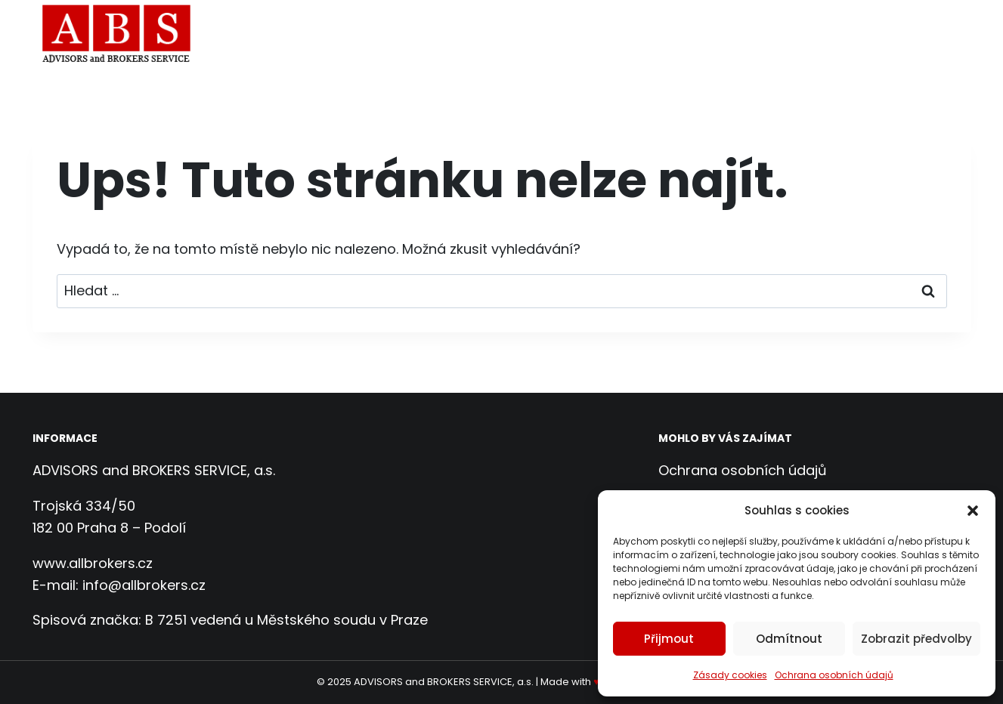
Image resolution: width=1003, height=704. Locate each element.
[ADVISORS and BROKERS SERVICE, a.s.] (122, 35)
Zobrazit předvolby (916, 639)
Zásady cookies (730, 674)
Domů (416, 35)
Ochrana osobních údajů (834, 674)
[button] (972, 510)
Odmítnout (789, 639)
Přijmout (669, 639)
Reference (848, 35)
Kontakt (931, 35)
